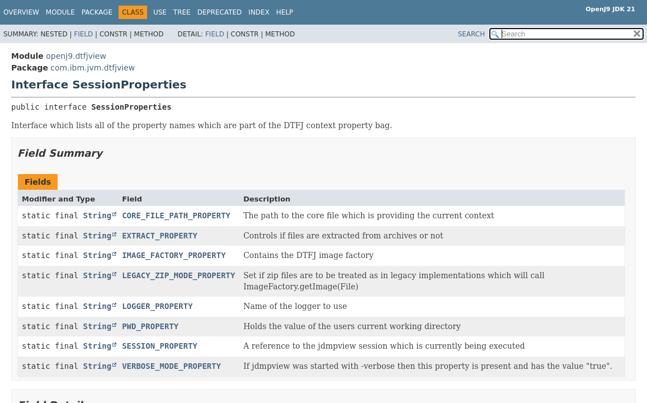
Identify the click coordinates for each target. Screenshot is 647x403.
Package (97, 12)
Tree (182, 12)
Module (60, 12)
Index (259, 12)
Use (160, 12)
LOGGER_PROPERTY (157, 306)
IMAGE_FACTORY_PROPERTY (173, 255)
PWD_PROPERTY (150, 326)
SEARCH (471, 34)
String (97, 215)
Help (285, 12)
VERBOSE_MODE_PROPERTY (171, 366)
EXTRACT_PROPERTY (159, 235)
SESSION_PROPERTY (159, 345)
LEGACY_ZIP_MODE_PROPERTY (178, 275)
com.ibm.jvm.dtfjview (92, 67)
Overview (21, 12)
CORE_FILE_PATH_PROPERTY (176, 215)
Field (83, 34)
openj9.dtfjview (76, 55)
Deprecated (219, 12)
